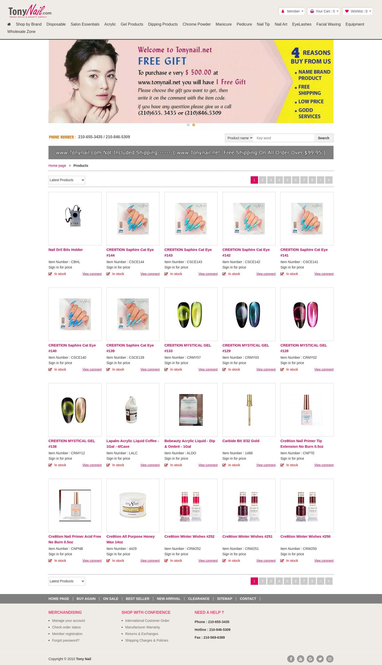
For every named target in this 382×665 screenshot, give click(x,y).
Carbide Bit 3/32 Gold (240, 441)
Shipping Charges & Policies (146, 640)
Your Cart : (325, 11)
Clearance (199, 599)
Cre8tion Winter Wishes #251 (247, 536)
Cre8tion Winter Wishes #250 (305, 536)
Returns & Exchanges (141, 634)
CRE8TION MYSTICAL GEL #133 (187, 348)
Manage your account (68, 621)
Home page (57, 166)
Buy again (86, 599)
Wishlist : (359, 11)
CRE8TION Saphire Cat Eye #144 (130, 252)
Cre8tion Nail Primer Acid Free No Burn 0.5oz (74, 539)
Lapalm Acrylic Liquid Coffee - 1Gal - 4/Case (132, 443)
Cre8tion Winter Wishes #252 (189, 536)
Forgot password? (65, 640)
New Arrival (169, 599)
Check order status (66, 627)
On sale (110, 599)
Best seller (137, 599)
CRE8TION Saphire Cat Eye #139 (130, 348)
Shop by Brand (29, 24)
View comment (92, 274)
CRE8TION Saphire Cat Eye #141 (304, 252)
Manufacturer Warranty (142, 627)
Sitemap (224, 599)
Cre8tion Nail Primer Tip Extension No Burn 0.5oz (302, 443)
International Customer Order (147, 621)
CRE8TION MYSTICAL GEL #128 (303, 348)
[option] (191, 81)
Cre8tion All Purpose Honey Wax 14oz (130, 539)
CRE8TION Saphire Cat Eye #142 (246, 252)
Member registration (67, 634)
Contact (248, 599)
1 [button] (188, 124)
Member (293, 11)
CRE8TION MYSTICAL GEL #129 (245, 348)
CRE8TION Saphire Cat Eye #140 (72, 348)
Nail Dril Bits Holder (65, 250)
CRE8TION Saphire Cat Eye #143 (188, 252)
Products (80, 166)
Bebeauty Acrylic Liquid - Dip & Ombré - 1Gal (189, 443)
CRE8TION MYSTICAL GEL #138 (71, 443)
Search (323, 138)
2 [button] (193, 124)
